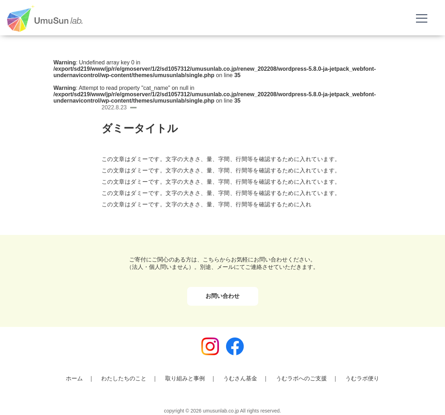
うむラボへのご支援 (301, 378)
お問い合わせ (222, 296)
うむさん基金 (240, 378)
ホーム (74, 378)
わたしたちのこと (123, 378)
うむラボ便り (362, 378)
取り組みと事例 (185, 378)
